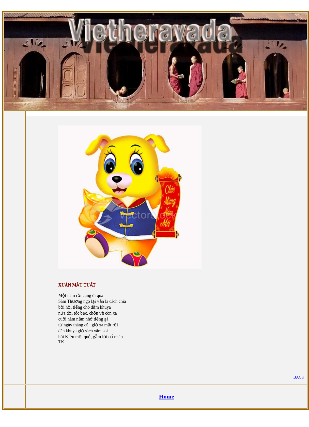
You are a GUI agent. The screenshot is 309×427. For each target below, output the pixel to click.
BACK (299, 377)
